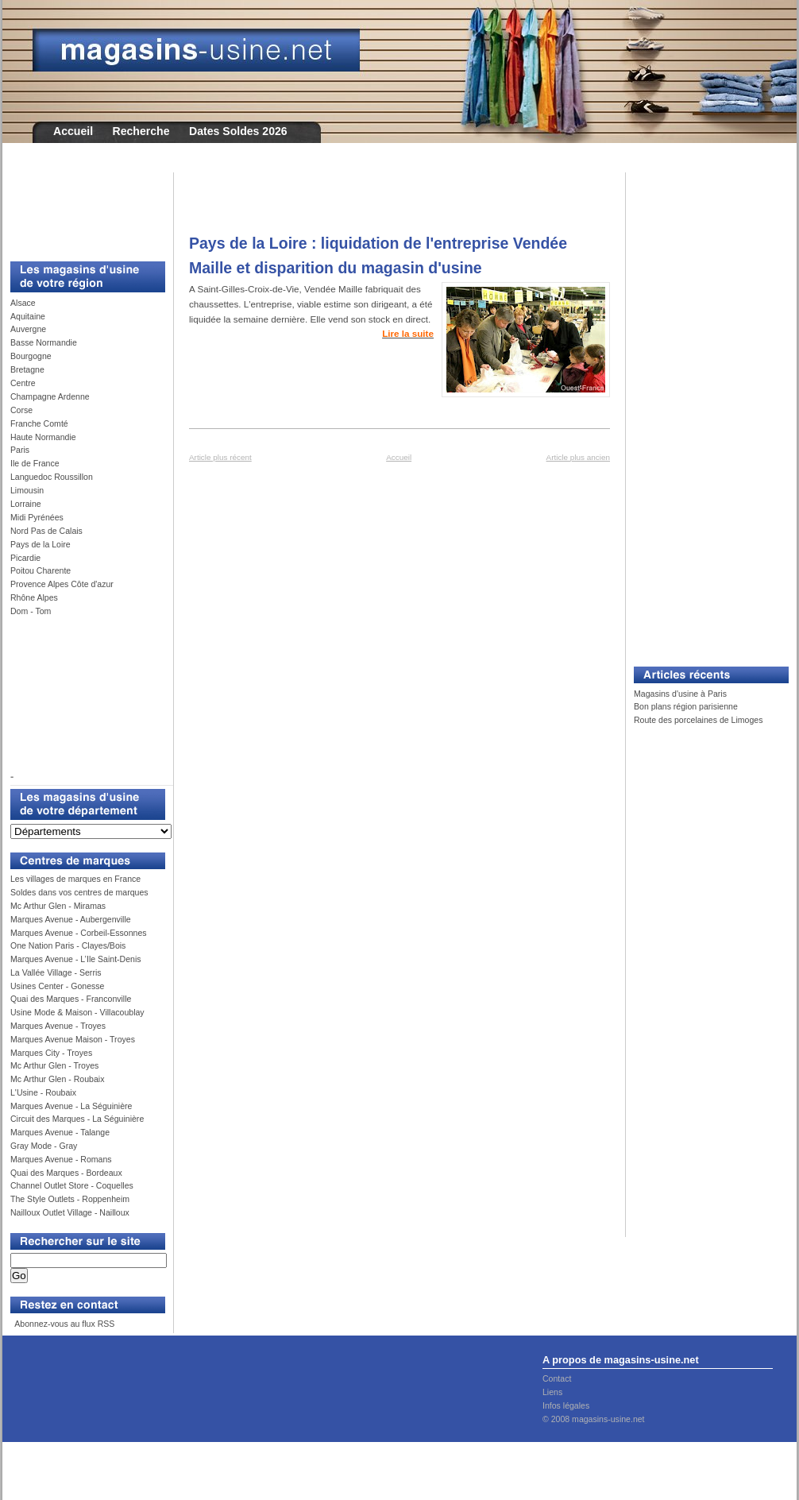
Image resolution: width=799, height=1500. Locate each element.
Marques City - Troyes (51, 1052)
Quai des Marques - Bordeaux (66, 1172)
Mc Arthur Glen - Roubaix (57, 1079)
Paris (19, 449)
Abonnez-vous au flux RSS (63, 1323)
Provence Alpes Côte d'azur (62, 584)
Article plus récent (220, 457)
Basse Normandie (43, 342)
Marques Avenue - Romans (61, 1159)
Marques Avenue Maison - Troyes (72, 1039)
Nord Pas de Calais (46, 530)
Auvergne (28, 329)
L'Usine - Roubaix (43, 1092)
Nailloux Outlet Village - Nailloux (69, 1212)
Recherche (141, 131)
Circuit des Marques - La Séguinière (77, 1118)
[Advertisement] (81, 208)
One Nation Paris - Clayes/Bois (67, 945)
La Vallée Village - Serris (56, 972)
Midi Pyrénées (37, 517)
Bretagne (27, 369)
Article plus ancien (578, 457)
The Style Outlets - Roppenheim (69, 1199)
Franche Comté (39, 423)
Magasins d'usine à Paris (680, 693)
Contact (556, 1378)
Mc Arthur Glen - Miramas (58, 905)
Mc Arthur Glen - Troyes (54, 1065)
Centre (23, 383)
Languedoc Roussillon (51, 476)
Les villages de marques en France (75, 878)
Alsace (23, 302)
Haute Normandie (43, 437)
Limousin (27, 490)
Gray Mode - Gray (43, 1145)
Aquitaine (27, 316)
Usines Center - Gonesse (57, 986)
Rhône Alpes (34, 597)
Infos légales (565, 1405)
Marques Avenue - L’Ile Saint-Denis (75, 959)
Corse (21, 410)
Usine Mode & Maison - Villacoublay (77, 1012)
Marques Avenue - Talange (60, 1132)
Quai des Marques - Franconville (70, 998)
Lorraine (25, 503)
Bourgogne (31, 356)
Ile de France (35, 463)
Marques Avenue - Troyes (58, 1025)
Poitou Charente (40, 570)
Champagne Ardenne (50, 396)
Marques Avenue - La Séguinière (71, 1106)
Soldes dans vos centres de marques (79, 892)
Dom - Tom (30, 611)
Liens (552, 1392)
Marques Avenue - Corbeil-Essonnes (78, 933)
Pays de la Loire (40, 544)
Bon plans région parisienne (686, 706)
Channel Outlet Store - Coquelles (71, 1185)
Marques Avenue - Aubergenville (70, 919)
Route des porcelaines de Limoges (698, 720)
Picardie (25, 557)
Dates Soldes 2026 (238, 131)
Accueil (73, 131)
